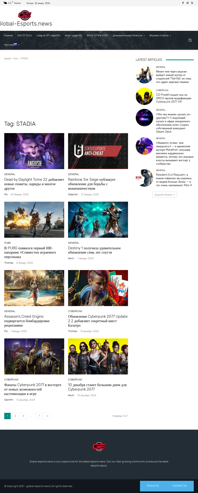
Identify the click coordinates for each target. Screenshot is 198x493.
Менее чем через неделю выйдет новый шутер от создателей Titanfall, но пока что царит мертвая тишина (173, 77)
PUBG (7, 243)
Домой (7, 58)
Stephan (73, 194)
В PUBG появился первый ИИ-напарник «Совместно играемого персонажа (30, 252)
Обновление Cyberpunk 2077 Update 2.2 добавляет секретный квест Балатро (98, 321)
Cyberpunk (75, 311)
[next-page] (47, 416)
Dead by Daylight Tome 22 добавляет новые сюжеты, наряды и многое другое (34, 184)
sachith (8, 399)
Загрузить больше (165, 194)
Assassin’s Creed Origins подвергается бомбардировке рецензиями (27, 321)
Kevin (71, 258)
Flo (6, 194)
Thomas (8, 262)
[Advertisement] (66, 90)
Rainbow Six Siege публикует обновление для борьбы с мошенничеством (91, 184)
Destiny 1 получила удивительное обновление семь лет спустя (94, 250)
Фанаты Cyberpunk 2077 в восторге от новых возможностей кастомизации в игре (32, 389)
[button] (190, 40)
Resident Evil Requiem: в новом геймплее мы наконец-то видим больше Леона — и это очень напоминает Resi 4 (174, 180)
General (9, 174)
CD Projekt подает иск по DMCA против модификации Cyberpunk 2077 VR (173, 98)
